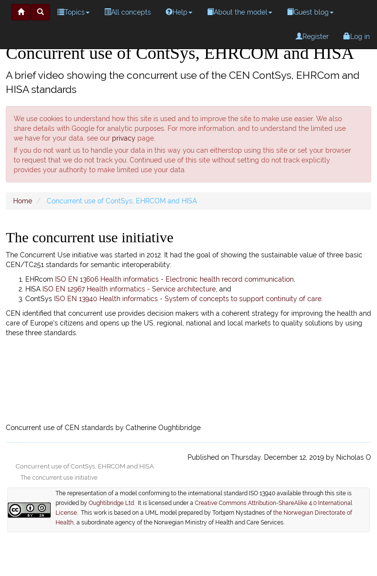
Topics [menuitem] (73, 12)
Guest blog (310, 12)
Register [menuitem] (312, 36)
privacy (123, 138)
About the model (239, 12)
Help (179, 12)
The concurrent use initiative (58, 477)
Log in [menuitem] (356, 36)
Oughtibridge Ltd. (113, 503)
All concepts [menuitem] (127, 12)
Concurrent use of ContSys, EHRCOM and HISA (85, 466)
